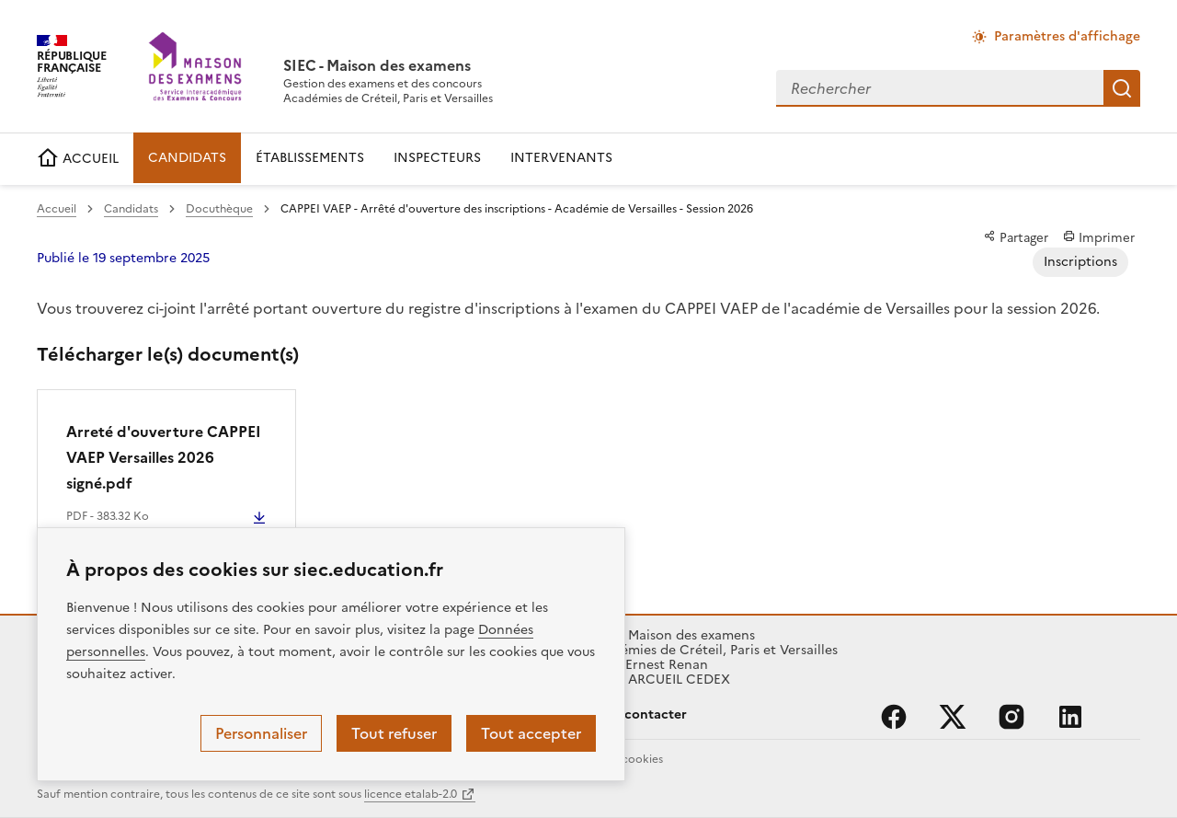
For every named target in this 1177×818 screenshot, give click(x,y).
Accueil (56, 209)
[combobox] (939, 88)
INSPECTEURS (437, 157)
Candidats (131, 209)
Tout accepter (531, 733)
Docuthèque (219, 209)
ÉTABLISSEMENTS (310, 157)
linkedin (1070, 717)
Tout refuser (394, 733)
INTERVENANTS (561, 157)
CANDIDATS (187, 157)
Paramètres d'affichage (1067, 36)
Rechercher (1121, 88)
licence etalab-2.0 (410, 794)
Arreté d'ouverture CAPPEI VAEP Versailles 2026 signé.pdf (163, 457)
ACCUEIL (78, 158)
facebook (894, 717)
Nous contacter (637, 714)
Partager (1016, 237)
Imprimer (1099, 237)
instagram (1011, 717)
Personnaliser (261, 733)
